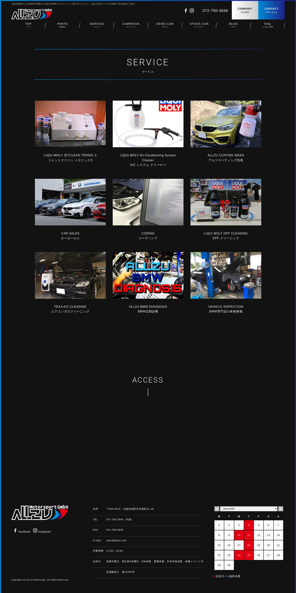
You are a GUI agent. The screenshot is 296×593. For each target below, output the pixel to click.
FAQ (268, 26)
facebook (21, 531)
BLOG (233, 26)
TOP (28, 26)
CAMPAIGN (131, 26)
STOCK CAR (199, 26)
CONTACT (271, 10)
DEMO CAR (165, 26)
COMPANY (245, 10)
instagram (42, 531)
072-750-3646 (215, 10)
